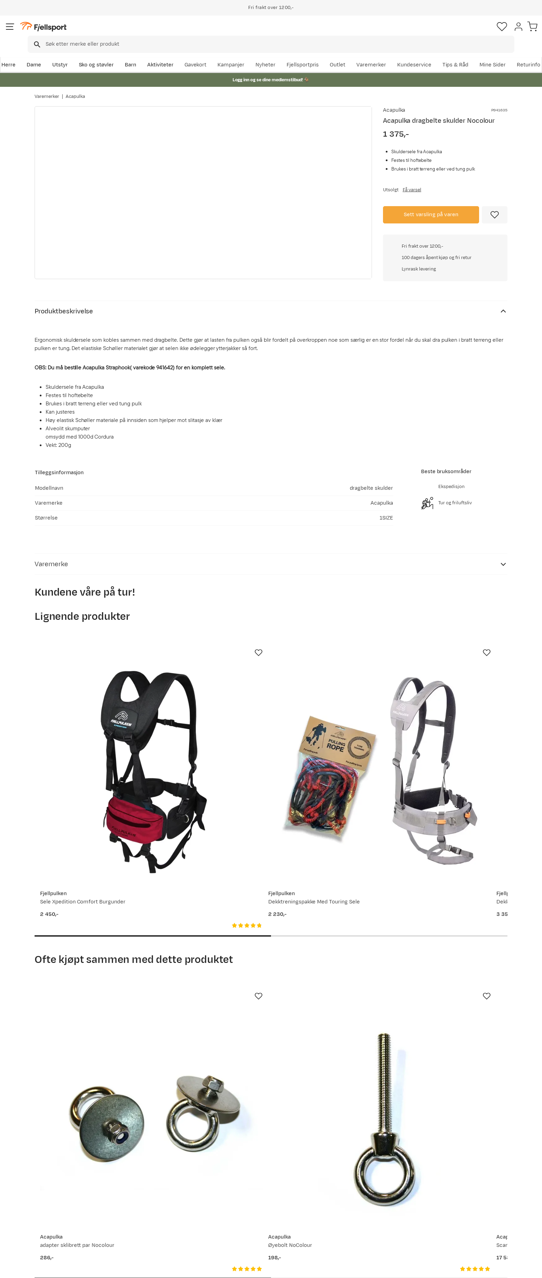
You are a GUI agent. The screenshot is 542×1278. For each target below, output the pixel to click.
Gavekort (148, 1209)
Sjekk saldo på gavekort (70, 1187)
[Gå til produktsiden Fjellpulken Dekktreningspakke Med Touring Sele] (210, 717)
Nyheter (342, 54)
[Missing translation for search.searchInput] (140, 33)
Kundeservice (490, 54)
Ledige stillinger (252, 1209)
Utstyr (93, 54)
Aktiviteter (194, 54)
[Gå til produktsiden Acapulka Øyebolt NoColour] (210, 958)
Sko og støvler (130, 54)
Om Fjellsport (250, 1176)
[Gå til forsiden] (69, 32)
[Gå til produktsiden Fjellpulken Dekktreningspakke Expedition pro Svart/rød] (332, 717)
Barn (164, 54)
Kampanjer (307, 54)
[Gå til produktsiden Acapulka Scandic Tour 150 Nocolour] (332, 958)
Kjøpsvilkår (498, 1268)
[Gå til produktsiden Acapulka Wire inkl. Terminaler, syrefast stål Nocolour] (454, 958)
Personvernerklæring (454, 1268)
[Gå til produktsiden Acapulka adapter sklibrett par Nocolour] (87, 958)
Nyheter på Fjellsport (163, 1187)
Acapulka (75, 89)
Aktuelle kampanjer (161, 1176)
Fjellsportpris (379, 54)
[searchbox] (285, 32)
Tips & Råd (54, 1209)
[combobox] (277, 33)
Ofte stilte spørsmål (66, 1176)
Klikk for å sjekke (445, 309)
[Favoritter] (459, 32)
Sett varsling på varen (431, 213)
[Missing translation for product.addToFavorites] (494, 213)
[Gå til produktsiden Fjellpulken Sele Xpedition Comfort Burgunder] (87, 717)
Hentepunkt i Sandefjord (71, 1220)
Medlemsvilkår (251, 1198)
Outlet (414, 54)
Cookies (529, 1268)
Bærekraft (245, 1220)
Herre (42, 54)
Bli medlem (479, 1116)
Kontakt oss (56, 1231)
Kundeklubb (247, 1187)
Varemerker (447, 54)
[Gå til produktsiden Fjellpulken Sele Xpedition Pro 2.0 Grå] (454, 717)
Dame (67, 54)
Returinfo (53, 1198)
